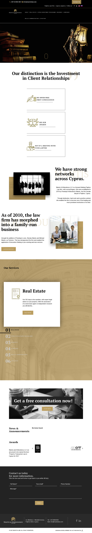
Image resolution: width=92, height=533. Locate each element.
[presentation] (19, 502)
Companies (66, 12)
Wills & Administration (32, 18)
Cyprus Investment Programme (46, 12)
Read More (28, 312)
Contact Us (76, 2)
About (27, 12)
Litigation (43, 18)
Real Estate (33, 12)
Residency (60, 12)
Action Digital (77, 530)
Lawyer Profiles (8, 249)
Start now (47, 408)
